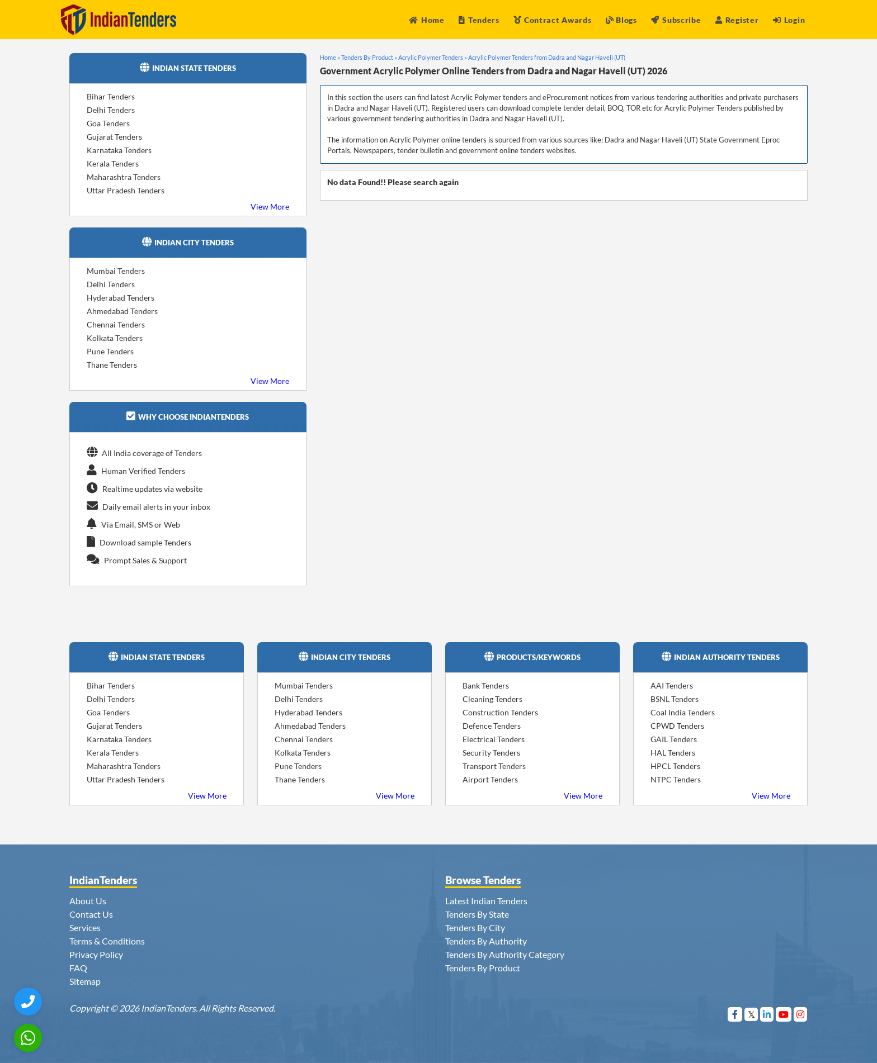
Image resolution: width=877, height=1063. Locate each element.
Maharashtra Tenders (124, 177)
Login (789, 20)
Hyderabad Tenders (120, 297)
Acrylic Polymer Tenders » (432, 57)
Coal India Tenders (682, 712)
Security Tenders (491, 752)
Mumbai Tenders (116, 271)
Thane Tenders (112, 364)
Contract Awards (552, 20)
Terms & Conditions (107, 941)
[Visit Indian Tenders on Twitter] (751, 1014)
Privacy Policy (96, 954)
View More (270, 206)
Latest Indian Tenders (486, 900)
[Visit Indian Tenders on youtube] (784, 1014)
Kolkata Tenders (115, 338)
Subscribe (676, 20)
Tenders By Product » (369, 57)
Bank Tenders (486, 685)
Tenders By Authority (486, 941)
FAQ (78, 967)
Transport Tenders (494, 766)
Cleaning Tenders (492, 699)
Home (427, 20)
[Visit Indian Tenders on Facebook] (735, 1014)
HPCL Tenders (675, 766)
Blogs (621, 20)
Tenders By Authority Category (504, 954)
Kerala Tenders (113, 163)
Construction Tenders (500, 712)
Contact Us (91, 914)
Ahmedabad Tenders (122, 311)
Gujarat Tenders (114, 136)
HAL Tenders (672, 752)
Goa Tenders (108, 123)
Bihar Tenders (111, 96)
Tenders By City (475, 927)
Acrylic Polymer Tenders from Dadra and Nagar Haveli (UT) (546, 57)
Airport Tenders (490, 779)
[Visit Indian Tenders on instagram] (801, 1014)
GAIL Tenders (673, 739)
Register (736, 20)
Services (85, 927)
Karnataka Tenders (119, 150)
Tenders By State (477, 914)
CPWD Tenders (677, 725)
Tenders (479, 20)
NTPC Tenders (675, 779)
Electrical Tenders (494, 739)
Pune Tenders (110, 351)
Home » (330, 57)
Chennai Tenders (116, 324)
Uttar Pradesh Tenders (125, 190)
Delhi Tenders (111, 110)
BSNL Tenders (674, 699)
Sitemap (85, 981)
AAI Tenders (671, 685)
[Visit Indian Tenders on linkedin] (767, 1014)
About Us (87, 900)
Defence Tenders (492, 725)
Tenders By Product (482, 967)
